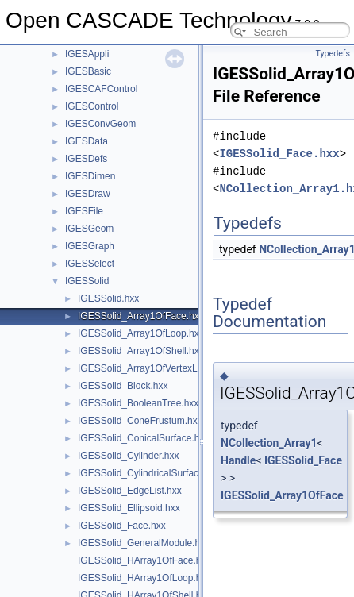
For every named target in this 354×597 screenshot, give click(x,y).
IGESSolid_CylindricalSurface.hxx (149, 473)
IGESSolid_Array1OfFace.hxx (141, 316)
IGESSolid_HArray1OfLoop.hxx (144, 578)
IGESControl (91, 106)
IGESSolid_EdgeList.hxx (130, 490)
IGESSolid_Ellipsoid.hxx (129, 508)
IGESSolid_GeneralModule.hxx (144, 543)
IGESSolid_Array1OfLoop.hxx (141, 333)
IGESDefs (86, 158)
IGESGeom (89, 228)
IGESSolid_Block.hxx (122, 385)
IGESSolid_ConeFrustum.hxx (140, 420)
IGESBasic (88, 71)
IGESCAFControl (101, 88)
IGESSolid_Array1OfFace (282, 495)
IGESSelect (89, 263)
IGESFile (84, 211)
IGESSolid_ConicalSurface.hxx (143, 438)
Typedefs (332, 53)
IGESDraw (87, 193)
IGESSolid (87, 281)
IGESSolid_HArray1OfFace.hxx (144, 560)
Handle (238, 460)
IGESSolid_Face (303, 460)
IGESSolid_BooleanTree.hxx (138, 403)
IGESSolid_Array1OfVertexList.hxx (151, 368)
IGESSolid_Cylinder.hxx (128, 455)
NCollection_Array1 (269, 443)
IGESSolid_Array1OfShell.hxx (141, 350)
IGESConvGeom (100, 123)
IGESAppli (87, 54)
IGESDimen (90, 176)
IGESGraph (89, 246)
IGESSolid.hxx (108, 298)
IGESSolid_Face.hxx (122, 525)
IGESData (86, 141)
